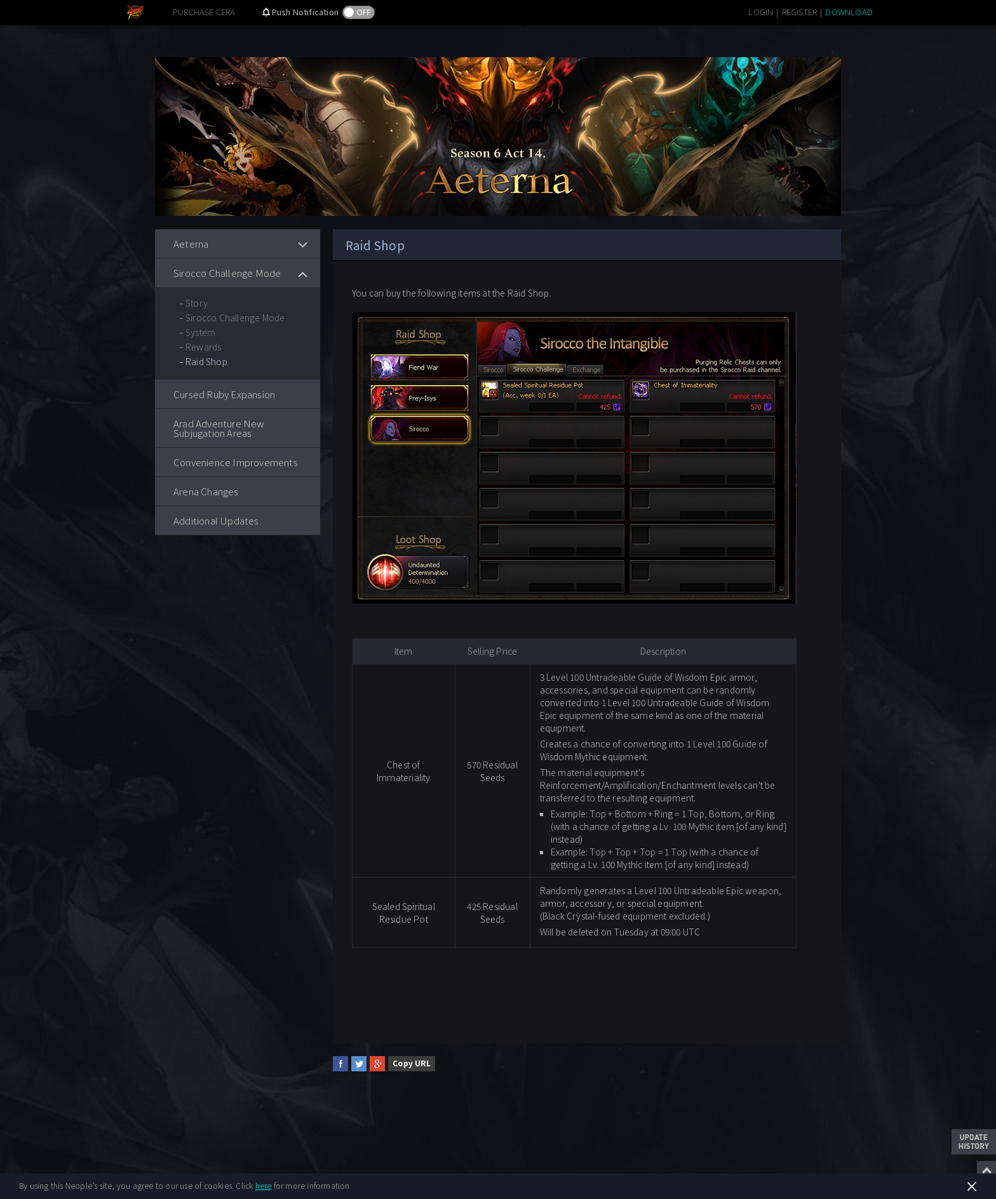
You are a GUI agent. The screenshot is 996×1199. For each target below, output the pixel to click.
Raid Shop (206, 361)
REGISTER (800, 12)
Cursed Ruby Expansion (224, 394)
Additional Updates (216, 520)
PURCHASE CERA (204, 12)
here (263, 1185)
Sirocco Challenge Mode (227, 272)
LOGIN (760, 12)
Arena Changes (206, 491)
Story (196, 303)
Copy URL (412, 1062)
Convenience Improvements (235, 462)
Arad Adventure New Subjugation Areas (219, 428)
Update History (974, 1142)
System (200, 332)
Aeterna (190, 243)
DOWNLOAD (849, 12)
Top (986, 1170)
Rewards (203, 347)
